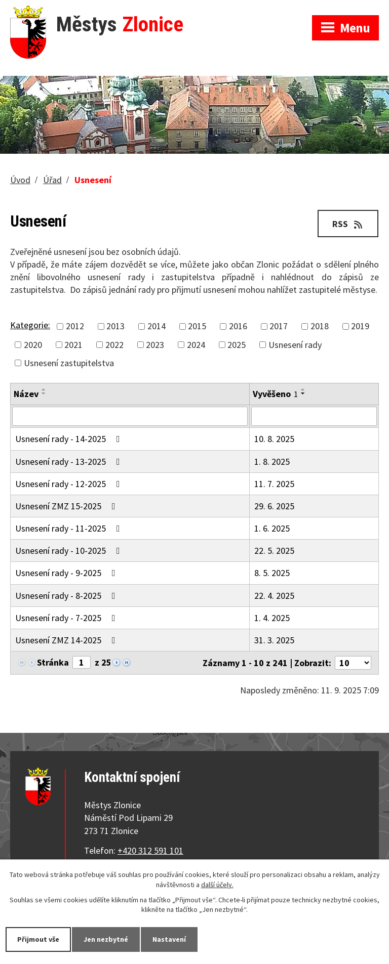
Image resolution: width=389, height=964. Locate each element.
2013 (115, 326)
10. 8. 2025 (274, 439)
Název (26, 394)
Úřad (52, 180)
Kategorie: (30, 325)
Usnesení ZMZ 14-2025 (67, 640)
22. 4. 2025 (274, 595)
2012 (75, 326)
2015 (197, 326)
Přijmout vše (38, 939)
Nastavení (169, 939)
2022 (114, 344)
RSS (348, 224)
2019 (360, 326)
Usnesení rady (295, 344)
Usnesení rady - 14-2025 (69, 439)
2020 (33, 344)
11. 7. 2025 (274, 484)
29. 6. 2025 (274, 506)
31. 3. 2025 (274, 640)
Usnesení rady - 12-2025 (69, 484)
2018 (319, 326)
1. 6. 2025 (272, 528)
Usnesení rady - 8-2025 (67, 595)
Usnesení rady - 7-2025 (67, 618)
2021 (73, 344)
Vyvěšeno (275, 394)
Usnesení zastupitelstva (69, 363)
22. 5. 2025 (274, 550)
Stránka (53, 662)
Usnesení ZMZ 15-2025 (67, 506)
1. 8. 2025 (272, 461)
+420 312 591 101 (150, 850)
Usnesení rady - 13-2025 (69, 461)
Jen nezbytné (106, 939)
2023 (155, 344)
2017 (278, 326)
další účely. (217, 884)
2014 (156, 326)
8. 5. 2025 (272, 573)
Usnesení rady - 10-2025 (69, 550)
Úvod (20, 180)
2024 (196, 344)
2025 (236, 344)
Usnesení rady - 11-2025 (69, 528)
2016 (238, 326)
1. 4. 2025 (272, 618)
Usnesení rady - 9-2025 (67, 573)
